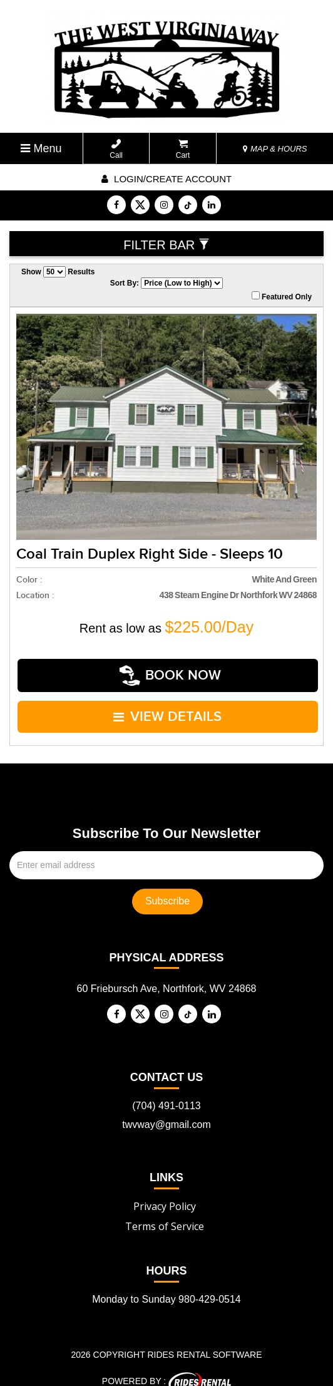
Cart (183, 149)
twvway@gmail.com (166, 1109)
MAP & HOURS (275, 148)
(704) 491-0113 (166, 1090)
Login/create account (166, 178)
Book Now (170, 671)
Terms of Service (164, 1211)
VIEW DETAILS (168, 705)
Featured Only (282, 296)
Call (116, 149)
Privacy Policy (164, 1191)
